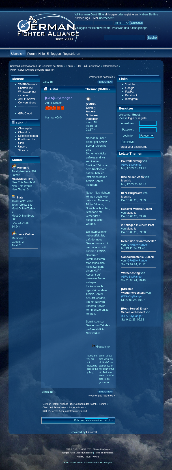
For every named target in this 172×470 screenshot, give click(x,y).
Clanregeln (25, 128)
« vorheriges (95, 77)
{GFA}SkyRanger (58, 98)
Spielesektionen (28, 135)
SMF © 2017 (85, 449)
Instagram (131, 99)
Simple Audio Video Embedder (77, 452)
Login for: (128, 135)
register (142, 118)
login (131, 118)
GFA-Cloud (25, 113)
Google (129, 88)
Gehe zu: (79, 420)
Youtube (130, 84)
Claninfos (24, 132)
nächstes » (109, 77)
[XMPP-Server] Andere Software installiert (92, 111)
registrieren (131, 14)
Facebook (131, 95)
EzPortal (91, 432)
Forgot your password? (133, 146)
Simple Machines (101, 449)
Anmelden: (127, 123)
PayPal (129, 91)
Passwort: (128, 129)
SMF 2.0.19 (71, 449)
